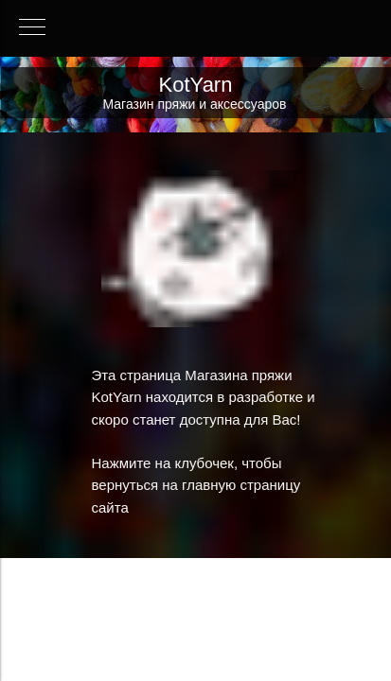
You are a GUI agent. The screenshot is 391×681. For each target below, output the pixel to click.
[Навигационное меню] (32, 28)
